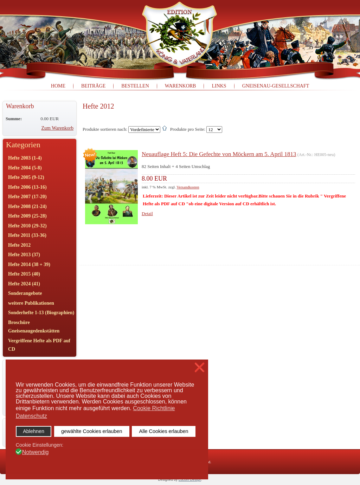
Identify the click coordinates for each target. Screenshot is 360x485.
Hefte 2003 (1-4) (25, 158)
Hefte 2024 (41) (24, 283)
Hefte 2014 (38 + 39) (29, 264)
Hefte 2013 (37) (24, 254)
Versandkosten (187, 187)
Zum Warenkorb (57, 128)
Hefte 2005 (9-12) (26, 177)
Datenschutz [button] (31, 416)
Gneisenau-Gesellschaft (275, 86)
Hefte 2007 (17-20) (27, 196)
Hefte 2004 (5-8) (25, 167)
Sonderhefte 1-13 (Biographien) (41, 312)
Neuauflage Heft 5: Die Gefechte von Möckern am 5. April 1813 (219, 154)
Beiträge (93, 86)
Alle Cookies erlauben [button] (163, 431)
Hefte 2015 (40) (24, 274)
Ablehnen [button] (33, 431)
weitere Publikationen (31, 303)
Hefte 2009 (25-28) (27, 216)
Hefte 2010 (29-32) (27, 225)
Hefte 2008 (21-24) (27, 206)
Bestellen (135, 86)
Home (58, 86)
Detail (147, 213)
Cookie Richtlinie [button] (154, 408)
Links (219, 86)
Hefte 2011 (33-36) (27, 235)
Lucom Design (190, 479)
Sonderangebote (25, 293)
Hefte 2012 (19, 245)
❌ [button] (199, 367)
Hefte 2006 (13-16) (27, 187)
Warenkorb (180, 86)
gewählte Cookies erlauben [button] (91, 431)
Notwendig (35, 452)
